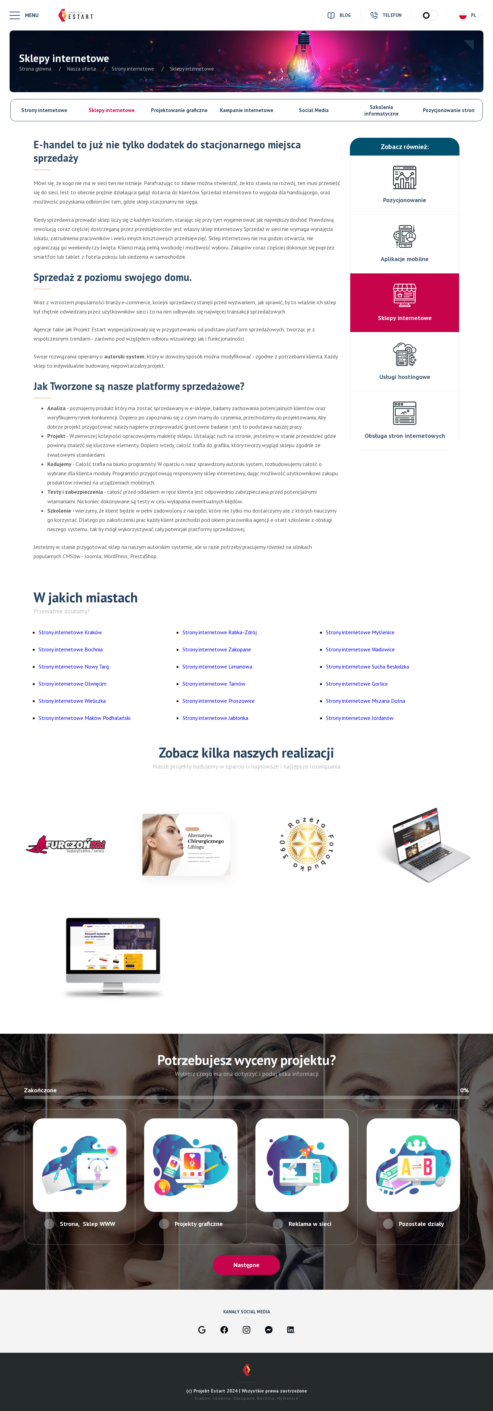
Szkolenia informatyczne (381, 110)
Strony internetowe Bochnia (71, 649)
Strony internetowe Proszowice (218, 700)
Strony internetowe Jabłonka (215, 717)
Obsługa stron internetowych (405, 436)
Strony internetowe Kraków (70, 632)
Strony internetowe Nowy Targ (74, 666)
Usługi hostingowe (404, 377)
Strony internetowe (44, 110)
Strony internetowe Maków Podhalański (84, 717)
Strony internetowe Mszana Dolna (365, 700)
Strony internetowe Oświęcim (72, 683)
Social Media (314, 110)
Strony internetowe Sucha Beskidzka (367, 666)
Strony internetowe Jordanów (360, 717)
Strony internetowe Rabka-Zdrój (219, 632)
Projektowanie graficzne (179, 110)
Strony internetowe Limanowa (217, 666)
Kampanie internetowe (246, 110)
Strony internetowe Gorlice (357, 683)
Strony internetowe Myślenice (360, 632)
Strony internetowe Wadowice (360, 649)
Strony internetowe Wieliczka (72, 700)
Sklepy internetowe (112, 110)
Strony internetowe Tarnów (213, 683)
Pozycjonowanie (404, 200)
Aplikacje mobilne (405, 259)
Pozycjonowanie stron (449, 110)
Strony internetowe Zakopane (216, 649)
